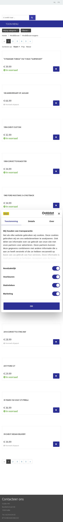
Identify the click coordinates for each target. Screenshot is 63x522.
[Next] (30, 41)
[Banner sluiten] (59, 214)
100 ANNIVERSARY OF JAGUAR (16, 93)
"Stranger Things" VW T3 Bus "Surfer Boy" (23, 59)
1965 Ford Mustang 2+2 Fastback (19, 195)
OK (31, 306)
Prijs (23, 47)
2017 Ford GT (9, 366)
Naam (15, 47)
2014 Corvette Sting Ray (15, 332)
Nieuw (28, 47)
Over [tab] (51, 221)
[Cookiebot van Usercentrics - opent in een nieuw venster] (42, 213)
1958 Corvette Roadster (15, 161)
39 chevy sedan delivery (14, 434)
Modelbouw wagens (30, 35)
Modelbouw (14, 35)
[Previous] (4, 41)
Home (4, 35)
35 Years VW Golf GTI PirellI (16, 400)
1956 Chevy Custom (12, 127)
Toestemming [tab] (11, 221)
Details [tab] (31, 221)
